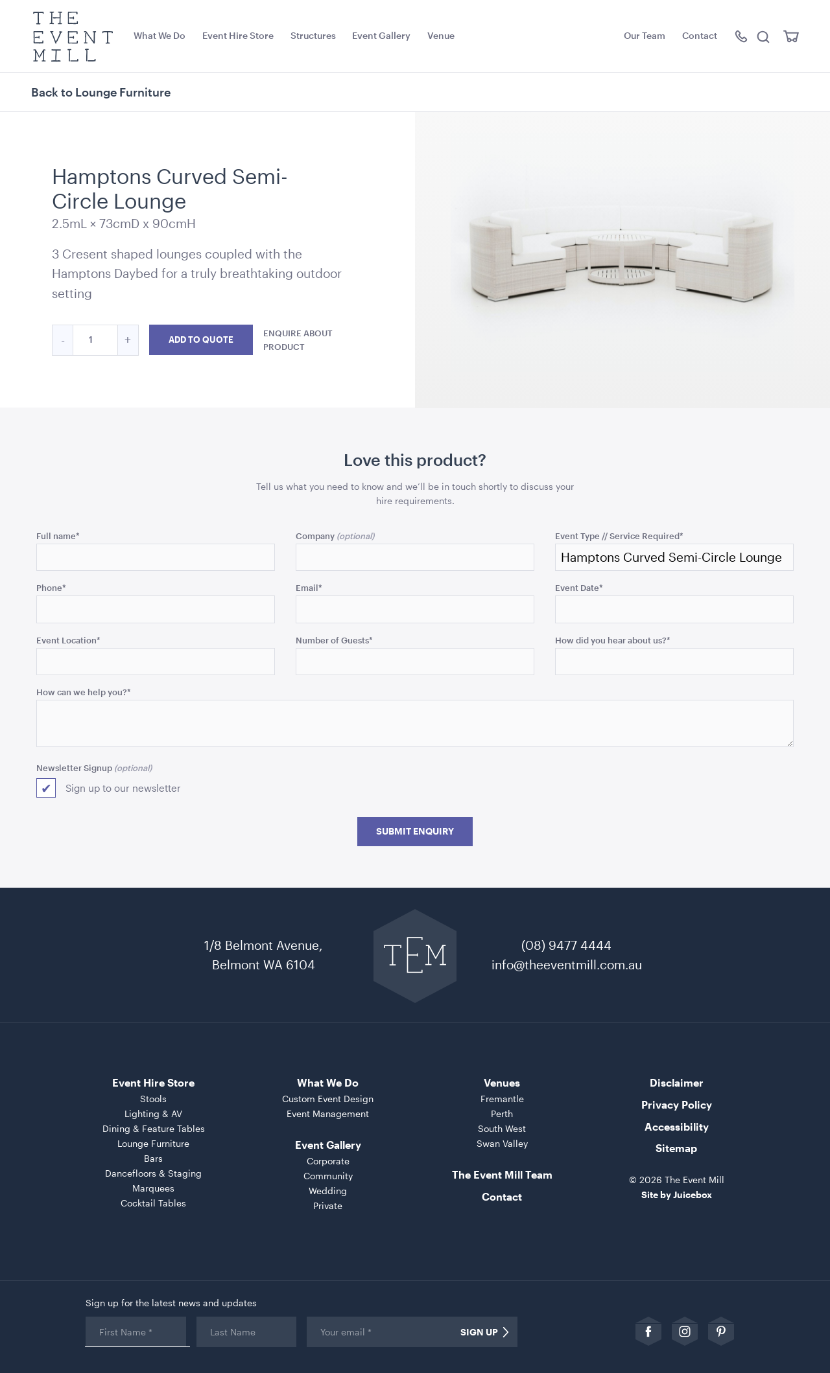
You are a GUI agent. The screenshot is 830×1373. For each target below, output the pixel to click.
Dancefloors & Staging (153, 1173)
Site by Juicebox (676, 1194)
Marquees (153, 1188)
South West (502, 1128)
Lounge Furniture (153, 1143)
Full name (58, 535)
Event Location (68, 640)
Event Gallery (381, 35)
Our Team (644, 35)
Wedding (328, 1190)
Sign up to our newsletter (123, 788)
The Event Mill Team (502, 1174)
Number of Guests (334, 640)
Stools (153, 1098)
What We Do (159, 35)
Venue (441, 35)
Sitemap (676, 1148)
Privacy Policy (676, 1104)
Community (328, 1175)
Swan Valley (502, 1143)
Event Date (579, 587)
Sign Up (479, 1332)
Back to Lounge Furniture (101, 92)
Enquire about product (298, 339)
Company (315, 535)
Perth (502, 1113)
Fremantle (502, 1098)
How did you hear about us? (612, 640)
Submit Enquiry (415, 831)
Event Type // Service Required (619, 535)
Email (309, 587)
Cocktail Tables (153, 1202)
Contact (699, 35)
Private (327, 1205)
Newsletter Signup (74, 767)
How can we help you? (83, 692)
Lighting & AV (153, 1113)
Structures (313, 35)
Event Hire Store (238, 35)
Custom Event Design (328, 1098)
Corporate (328, 1160)
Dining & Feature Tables (153, 1128)
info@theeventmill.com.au (567, 964)
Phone (51, 587)
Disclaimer (677, 1082)
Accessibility (677, 1126)
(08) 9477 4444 (566, 945)
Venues (502, 1082)
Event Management (328, 1113)
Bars (153, 1158)
